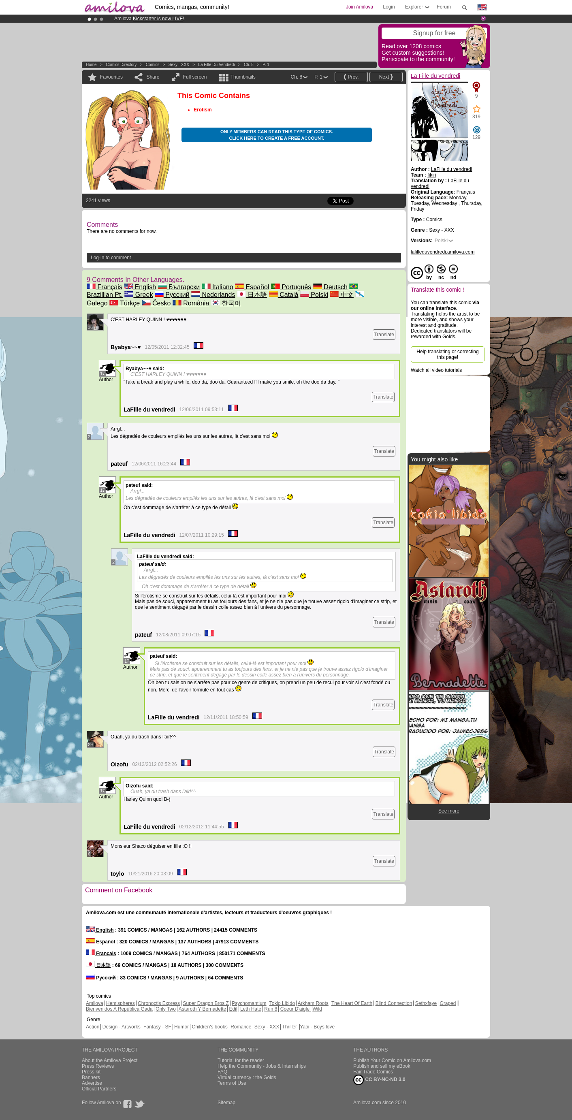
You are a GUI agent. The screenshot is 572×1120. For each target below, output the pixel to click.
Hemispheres (120, 1003)
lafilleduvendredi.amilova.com (442, 252)
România (191, 303)
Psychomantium (249, 1003)
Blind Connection (394, 1003)
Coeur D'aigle (295, 1009)
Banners (91, 1077)
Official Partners (99, 1089)
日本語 (252, 294)
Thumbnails (243, 77)
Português (291, 287)
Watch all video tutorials (436, 370)
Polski (314, 294)
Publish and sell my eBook (381, 1066)
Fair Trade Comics (373, 1072)
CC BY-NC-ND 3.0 (379, 1080)
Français (104, 287)
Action (92, 1027)
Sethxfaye (426, 1003)
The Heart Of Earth (351, 1003)
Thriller (290, 1027)
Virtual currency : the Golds (247, 1077)
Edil (233, 1009)
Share (152, 77)
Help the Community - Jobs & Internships (262, 1066)
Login (389, 7)
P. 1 (266, 64)
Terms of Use (232, 1083)
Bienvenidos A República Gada (119, 1009)
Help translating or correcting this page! (447, 354)
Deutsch (330, 287)
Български (179, 287)
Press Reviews (98, 1066)
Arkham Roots (313, 1003)
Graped (448, 1003)
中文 (341, 294)
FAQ (222, 1072)
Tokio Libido (282, 1003)
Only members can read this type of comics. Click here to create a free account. (276, 135)
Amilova (94, 1003)
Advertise (92, 1083)
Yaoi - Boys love (317, 1027)
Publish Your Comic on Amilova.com (392, 1060)
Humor (181, 1027)
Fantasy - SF (157, 1027)
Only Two (166, 1009)
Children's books (209, 1027)
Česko (156, 303)
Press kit (91, 1072)
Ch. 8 (249, 64)
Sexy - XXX (179, 64)
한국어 (226, 303)
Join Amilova (359, 7)
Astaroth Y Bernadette (202, 1009)
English (140, 287)
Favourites (111, 77)
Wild (317, 1009)
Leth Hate (250, 1009)
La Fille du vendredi (216, 64)
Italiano (217, 287)
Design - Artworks (121, 1027)
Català (284, 294)
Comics (152, 64)
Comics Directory (121, 64)
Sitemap (226, 1102)
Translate (384, 334)
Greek (138, 294)
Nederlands (213, 294)
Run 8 (270, 1009)
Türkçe (124, 303)
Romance (241, 1027)
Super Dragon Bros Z (205, 1003)
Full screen (195, 77)
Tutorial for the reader (241, 1060)
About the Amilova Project (109, 1060)
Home (91, 64)
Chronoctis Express (159, 1003)
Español (252, 287)
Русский (172, 294)
